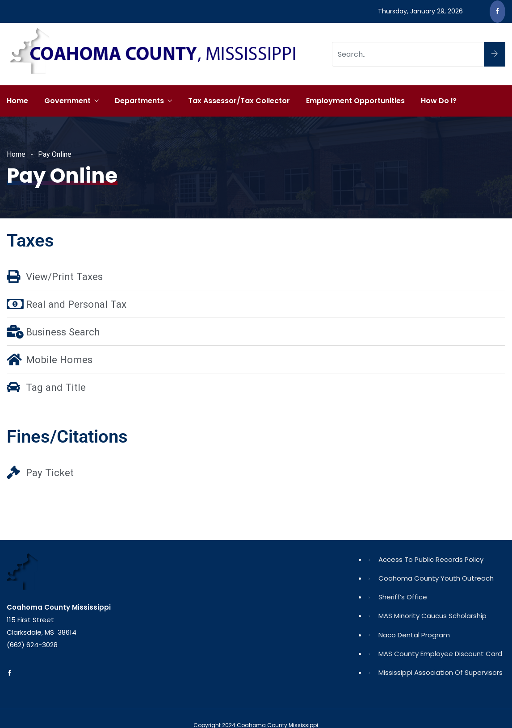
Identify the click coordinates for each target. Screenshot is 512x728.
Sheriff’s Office (402, 597)
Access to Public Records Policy (430, 559)
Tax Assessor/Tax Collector (239, 101)
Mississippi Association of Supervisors (440, 672)
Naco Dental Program (414, 635)
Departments (139, 101)
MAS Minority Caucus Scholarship (432, 615)
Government (67, 101)
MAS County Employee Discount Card (440, 653)
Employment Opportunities (355, 101)
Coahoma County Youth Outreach (436, 578)
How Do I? (439, 101)
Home (17, 101)
